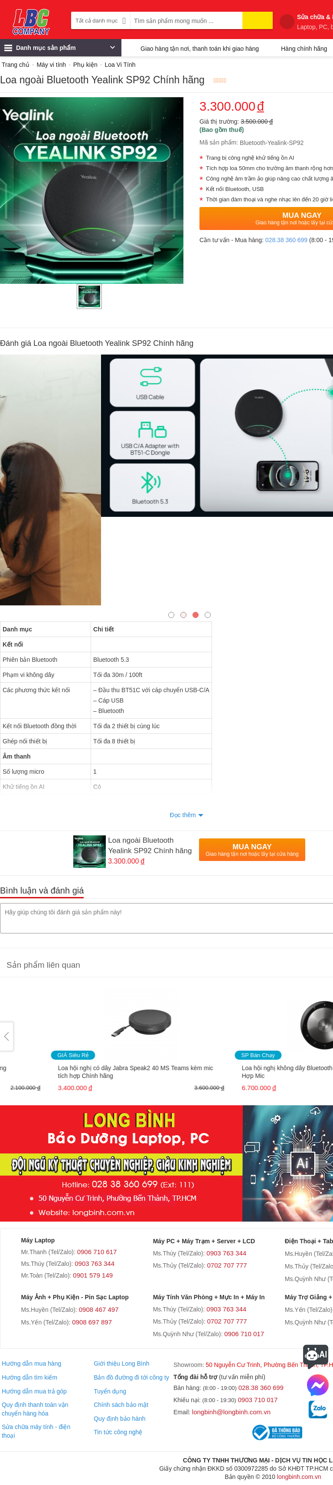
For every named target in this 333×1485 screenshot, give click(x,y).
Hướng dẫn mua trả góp (34, 1391)
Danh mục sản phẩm (59, 49)
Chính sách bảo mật (121, 1404)
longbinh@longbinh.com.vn (231, 1412)
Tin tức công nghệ (118, 1432)
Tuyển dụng (110, 1391)
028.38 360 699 (286, 240)
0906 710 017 (244, 1333)
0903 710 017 (258, 1399)
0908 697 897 (92, 1322)
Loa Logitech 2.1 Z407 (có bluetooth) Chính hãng (75, 1067)
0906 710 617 (97, 1251)
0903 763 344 (94, 1263)
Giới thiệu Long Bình (121, 1363)
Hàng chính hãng (304, 48)
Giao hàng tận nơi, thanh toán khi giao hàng (199, 48)
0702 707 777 (227, 1265)
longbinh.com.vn (299, 1476)
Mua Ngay (252, 850)
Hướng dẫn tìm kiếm (29, 1377)
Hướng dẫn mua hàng (31, 1363)
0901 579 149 (93, 1275)
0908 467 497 (99, 1309)
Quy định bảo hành (119, 1418)
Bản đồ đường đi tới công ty (131, 1377)
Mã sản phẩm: (218, 142)
